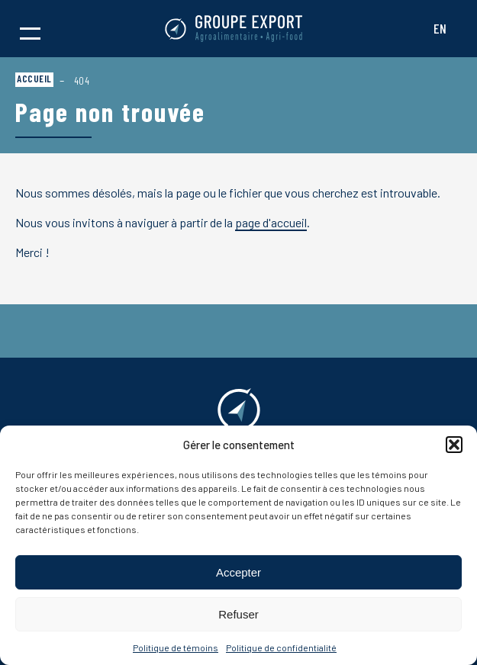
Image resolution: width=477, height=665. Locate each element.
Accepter (238, 572)
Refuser (238, 614)
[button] (454, 444)
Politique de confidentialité (281, 647)
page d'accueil (271, 222)
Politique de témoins (175, 647)
